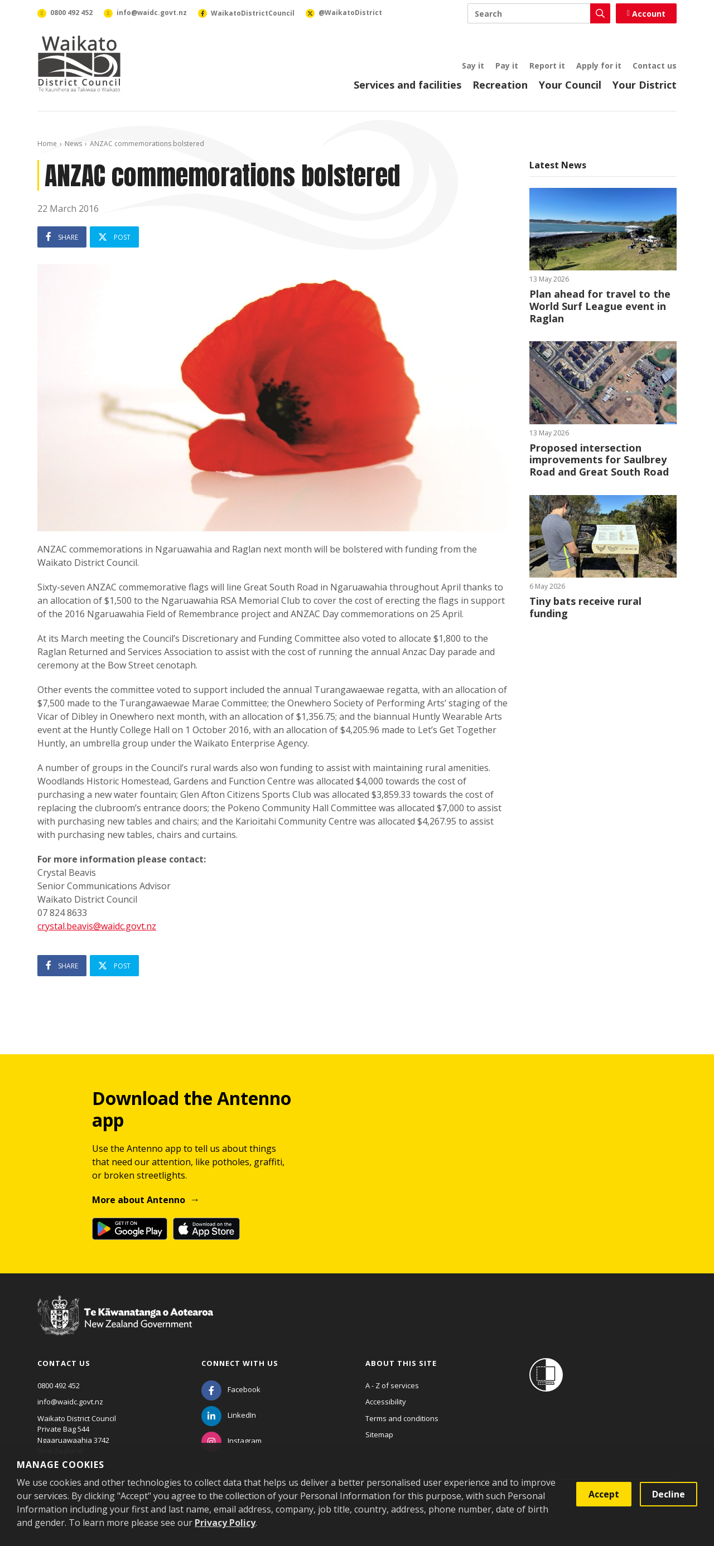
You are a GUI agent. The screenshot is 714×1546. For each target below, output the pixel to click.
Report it (547, 65)
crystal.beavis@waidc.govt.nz (96, 926)
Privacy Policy (225, 1522)
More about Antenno (138, 1200)
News (73, 143)
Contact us (655, 65)
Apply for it (598, 65)
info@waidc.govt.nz (70, 1402)
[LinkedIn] (228, 1415)
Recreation (500, 84)
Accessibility (385, 1402)
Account (646, 13)
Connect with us (239, 1363)
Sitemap (379, 1434)
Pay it (506, 65)
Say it (473, 65)
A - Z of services (392, 1385)
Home (47, 143)
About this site (401, 1363)
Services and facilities (407, 84)
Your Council (570, 84)
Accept (603, 1494)
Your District (644, 84)
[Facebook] (230, 1389)
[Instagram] (231, 1441)
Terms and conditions (401, 1418)
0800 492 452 (58, 1385)
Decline (668, 1494)
